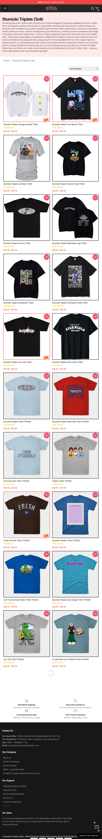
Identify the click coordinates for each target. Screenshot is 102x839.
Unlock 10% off (96, 827)
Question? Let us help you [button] (89, 836)
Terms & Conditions (11, 762)
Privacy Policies (9, 765)
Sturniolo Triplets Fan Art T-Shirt (17, 243)
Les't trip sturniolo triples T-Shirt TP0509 (20, 600)
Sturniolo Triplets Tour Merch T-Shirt (67, 124)
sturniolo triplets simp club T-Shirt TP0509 (70, 422)
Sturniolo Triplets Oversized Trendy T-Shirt (70, 303)
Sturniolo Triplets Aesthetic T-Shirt (17, 184)
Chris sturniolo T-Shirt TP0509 (16, 481)
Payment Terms (10, 790)
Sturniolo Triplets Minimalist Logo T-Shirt (69, 243)
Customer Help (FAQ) (12, 802)
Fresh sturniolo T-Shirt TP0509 (16, 540)
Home (6, 60)
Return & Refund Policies (13, 794)
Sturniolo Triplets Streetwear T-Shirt (18, 303)
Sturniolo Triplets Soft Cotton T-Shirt (67, 362)
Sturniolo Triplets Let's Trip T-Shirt (17, 362)
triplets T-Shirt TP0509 (62, 481)
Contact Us (8, 798)
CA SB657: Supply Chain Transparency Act (21, 773)
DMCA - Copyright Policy (13, 769)
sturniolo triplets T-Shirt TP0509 (17, 422)
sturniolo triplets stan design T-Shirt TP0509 (71, 600)
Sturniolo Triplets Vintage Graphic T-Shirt (20, 124)
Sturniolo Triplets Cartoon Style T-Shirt (68, 184)
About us (7, 758)
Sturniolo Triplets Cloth (23, 60)
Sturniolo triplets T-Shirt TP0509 (66, 540)
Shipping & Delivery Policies (14, 786)
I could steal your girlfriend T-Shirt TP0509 (70, 659)
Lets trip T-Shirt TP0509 (13, 659)
